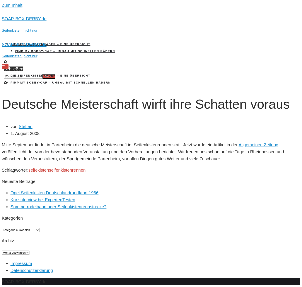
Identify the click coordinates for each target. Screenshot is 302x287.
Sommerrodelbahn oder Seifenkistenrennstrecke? (58, 206)
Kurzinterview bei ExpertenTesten (42, 199)
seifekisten (38, 170)
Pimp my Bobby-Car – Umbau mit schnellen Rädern (65, 51)
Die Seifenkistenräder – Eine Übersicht (50, 44)
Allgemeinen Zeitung (258, 144)
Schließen (13, 69)
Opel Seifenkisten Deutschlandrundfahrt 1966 (54, 192)
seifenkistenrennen (67, 170)
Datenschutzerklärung (31, 270)
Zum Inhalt (12, 5)
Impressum (21, 263)
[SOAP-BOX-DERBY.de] (151, 24)
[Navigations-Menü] (5, 66)
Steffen (25, 126)
